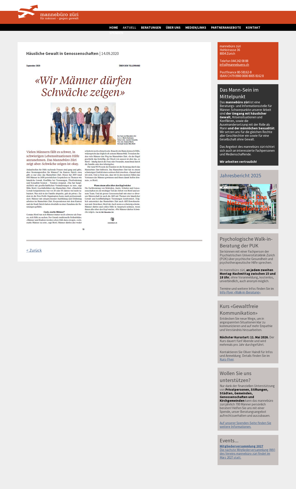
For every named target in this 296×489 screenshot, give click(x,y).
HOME (113, 27)
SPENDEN (116, 33)
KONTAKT (253, 27)
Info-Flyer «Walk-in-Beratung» (240, 292)
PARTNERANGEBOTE (226, 27)
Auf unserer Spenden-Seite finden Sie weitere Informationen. (245, 425)
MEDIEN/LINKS (195, 27)
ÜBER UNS (173, 27)
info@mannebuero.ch (234, 65)
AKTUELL (129, 27)
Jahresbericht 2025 (240, 175)
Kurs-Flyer (227, 359)
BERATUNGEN (151, 27)
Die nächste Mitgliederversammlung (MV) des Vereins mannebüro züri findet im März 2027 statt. (247, 451)
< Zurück (34, 250)
